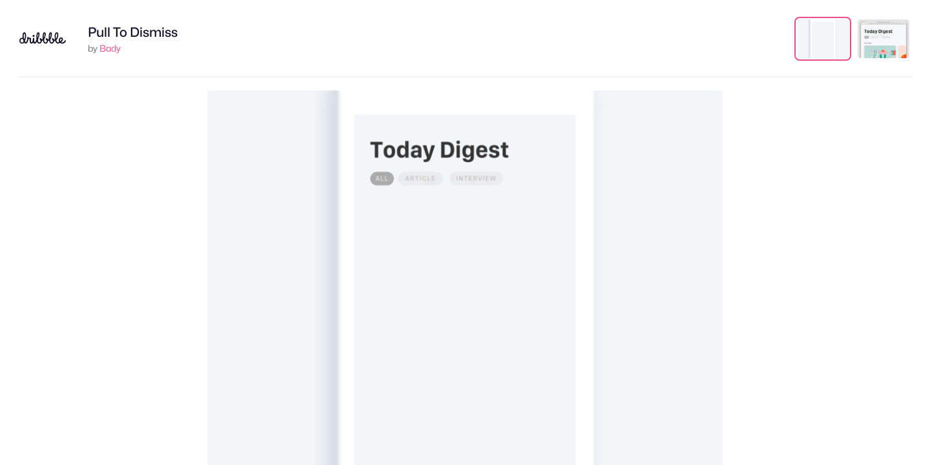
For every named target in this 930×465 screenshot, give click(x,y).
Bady (110, 48)
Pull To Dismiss (133, 32)
